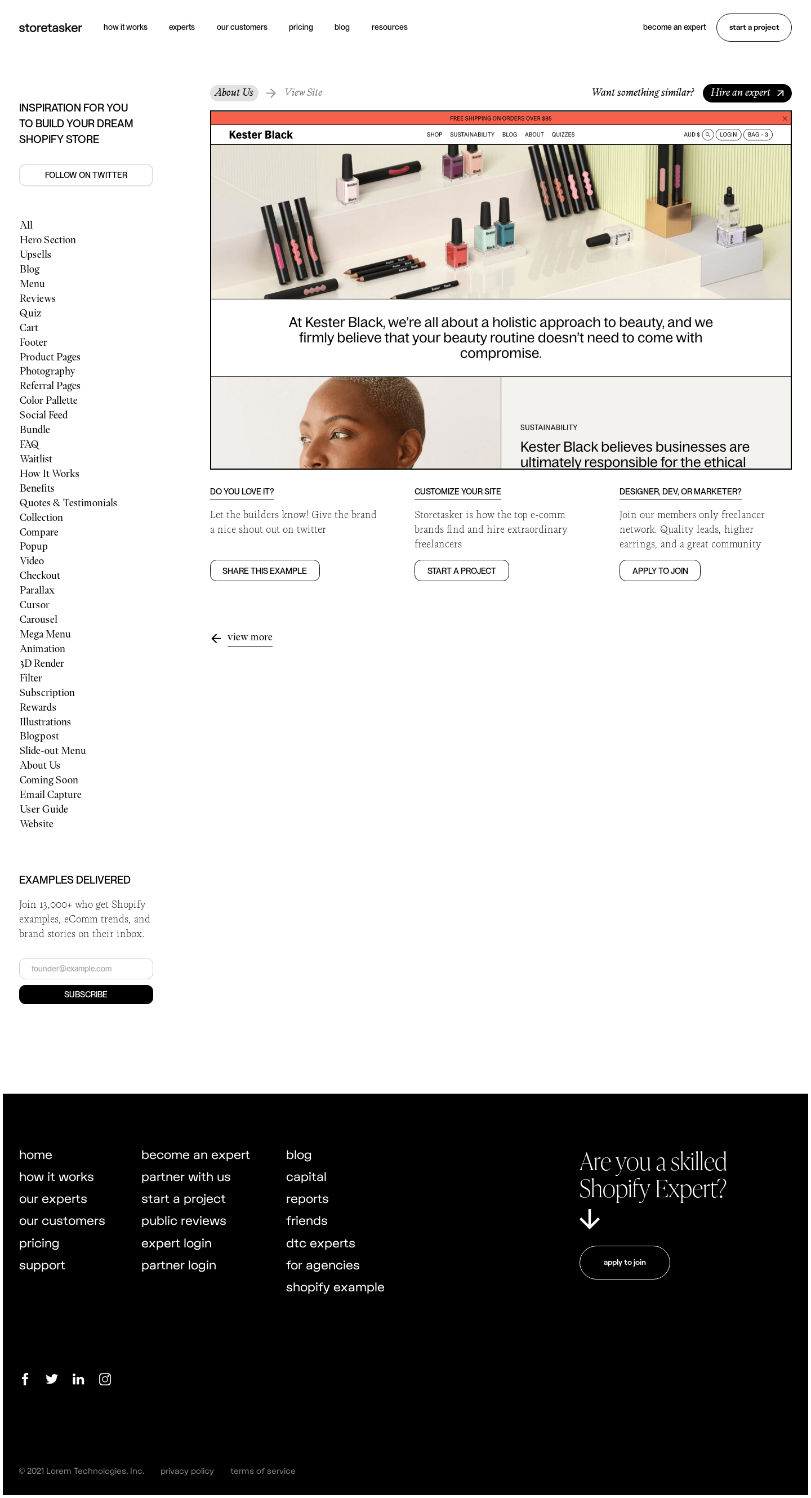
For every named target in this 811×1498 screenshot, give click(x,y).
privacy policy (187, 1470)
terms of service (263, 1470)
